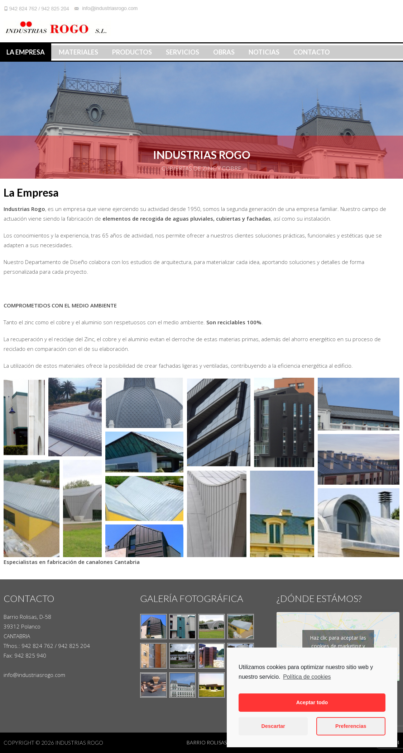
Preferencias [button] (350, 726)
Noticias (264, 52)
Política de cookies (307, 677)
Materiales (78, 52)
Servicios (182, 52)
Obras (224, 52)
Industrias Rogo (79, 742)
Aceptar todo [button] (312, 702)
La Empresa (25, 52)
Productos (132, 52)
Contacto (311, 52)
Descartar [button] (273, 726)
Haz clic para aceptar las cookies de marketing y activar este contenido (338, 646)
